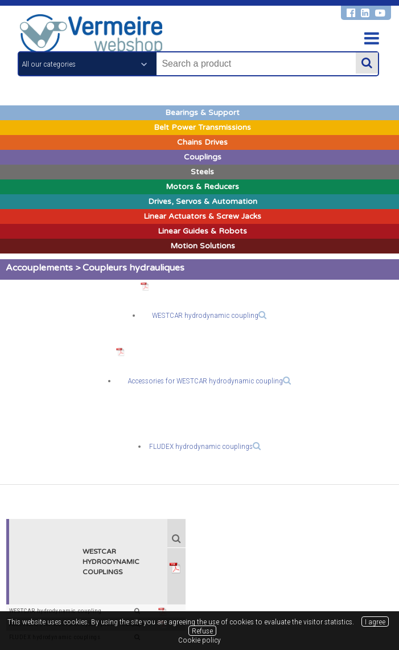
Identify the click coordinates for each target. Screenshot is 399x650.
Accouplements (39, 267)
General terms (123, 597)
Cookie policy (267, 597)
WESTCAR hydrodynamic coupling (209, 315)
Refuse (202, 630)
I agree (375, 621)
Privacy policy (218, 597)
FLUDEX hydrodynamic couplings (205, 446)
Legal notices (170, 597)
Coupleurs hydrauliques (133, 267)
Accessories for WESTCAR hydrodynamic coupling (209, 380)
